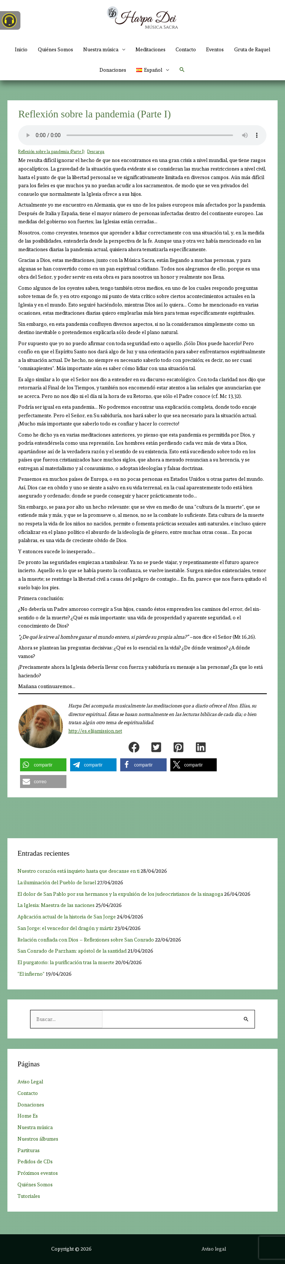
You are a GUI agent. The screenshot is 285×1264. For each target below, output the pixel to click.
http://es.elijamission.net (95, 731)
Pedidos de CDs (35, 1161)
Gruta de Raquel (252, 49)
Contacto (186, 49)
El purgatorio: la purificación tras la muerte (65, 962)
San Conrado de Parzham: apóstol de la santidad (72, 951)
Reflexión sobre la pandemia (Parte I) (51, 151)
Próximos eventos (37, 1173)
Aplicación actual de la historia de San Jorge (66, 917)
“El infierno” (31, 974)
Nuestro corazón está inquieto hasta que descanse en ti (78, 871)
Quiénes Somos (55, 49)
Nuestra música (35, 1127)
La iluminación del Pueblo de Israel (56, 882)
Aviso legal (214, 1249)
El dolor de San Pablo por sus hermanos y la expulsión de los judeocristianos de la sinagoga (120, 894)
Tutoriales (28, 1196)
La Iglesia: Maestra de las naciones (56, 905)
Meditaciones (150, 49)
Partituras (28, 1150)
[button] (152, 70)
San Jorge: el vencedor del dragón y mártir (65, 928)
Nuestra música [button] (100, 49)
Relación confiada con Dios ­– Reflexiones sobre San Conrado (85, 940)
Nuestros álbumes (37, 1139)
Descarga (95, 151)
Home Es (27, 1116)
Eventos (215, 49)
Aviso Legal (30, 1082)
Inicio (21, 49)
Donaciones (112, 70)
